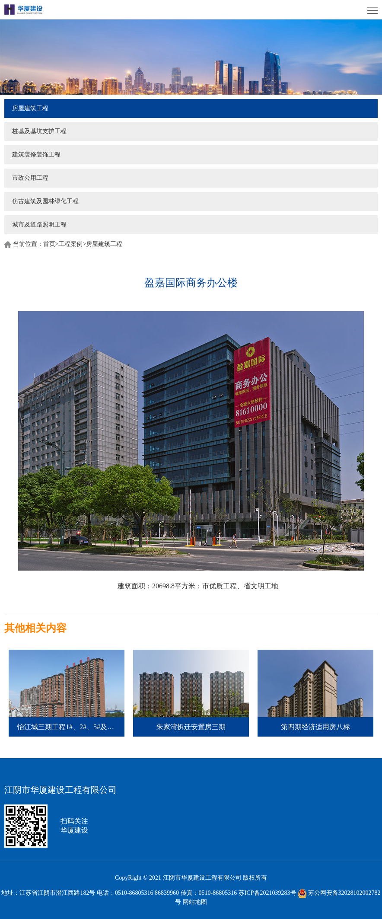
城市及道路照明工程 (39, 224)
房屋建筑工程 (30, 108)
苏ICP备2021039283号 (267, 893)
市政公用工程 (30, 178)
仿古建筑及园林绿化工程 (45, 201)
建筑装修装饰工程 (36, 154)
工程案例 (70, 244)
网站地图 (195, 902)
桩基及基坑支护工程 (39, 131)
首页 (51, 244)
